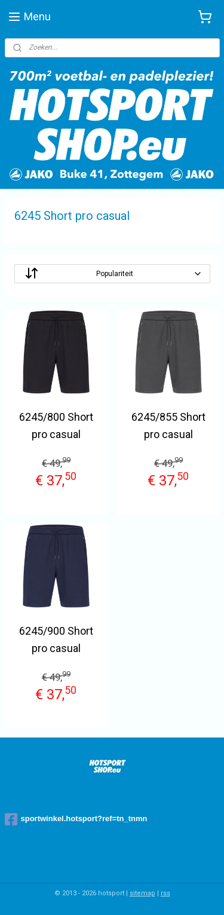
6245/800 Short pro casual (56, 425)
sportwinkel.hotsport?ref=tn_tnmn (76, 819)
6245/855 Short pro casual (168, 425)
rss (165, 893)
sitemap (142, 893)
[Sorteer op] (112, 274)
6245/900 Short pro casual (56, 640)
